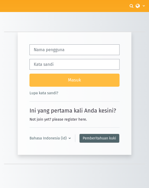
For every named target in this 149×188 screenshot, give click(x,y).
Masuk (74, 80)
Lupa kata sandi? (44, 93)
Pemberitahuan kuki (99, 138)
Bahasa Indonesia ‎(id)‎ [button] (49, 138)
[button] (132, 6)
